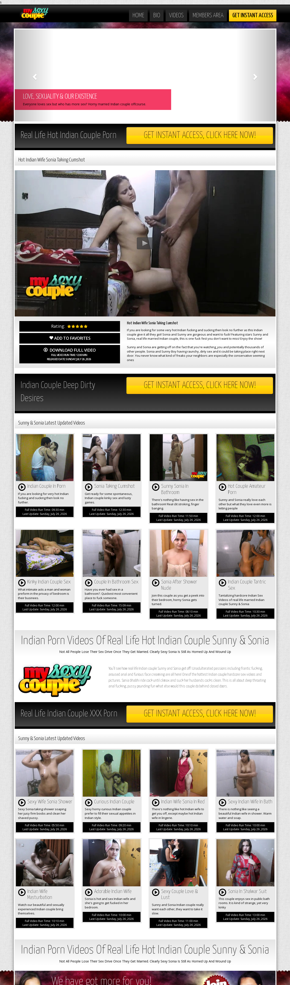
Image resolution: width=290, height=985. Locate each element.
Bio (156, 15)
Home (138, 15)
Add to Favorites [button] (69, 338)
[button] (34, 75)
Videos (176, 15)
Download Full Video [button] (69, 354)
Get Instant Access (252, 15)
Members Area (208, 15)
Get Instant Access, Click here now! (200, 135)
